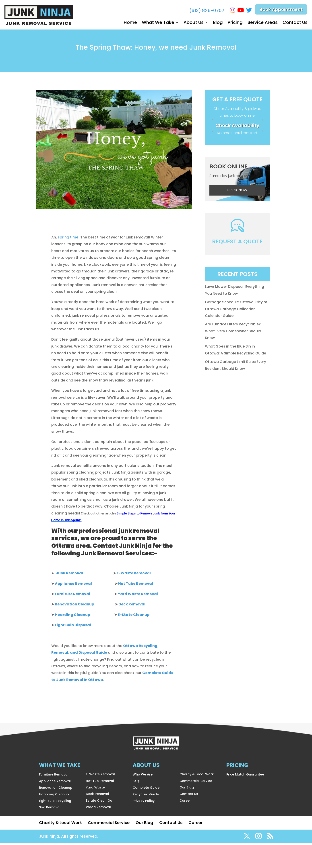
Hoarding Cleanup (54, 796)
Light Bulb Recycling (55, 802)
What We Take (158, 23)
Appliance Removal (55, 783)
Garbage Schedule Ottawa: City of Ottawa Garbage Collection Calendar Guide (236, 310)
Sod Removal (49, 809)
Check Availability (237, 127)
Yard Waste (95, 789)
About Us (194, 23)
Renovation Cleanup (55, 789)
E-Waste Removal (100, 776)
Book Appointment (281, 10)
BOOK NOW (237, 191)
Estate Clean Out (100, 802)
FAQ (136, 783)
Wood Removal (98, 809)
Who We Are (143, 776)
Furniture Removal (53, 776)
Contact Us (295, 23)
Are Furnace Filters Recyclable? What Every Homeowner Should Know (233, 332)
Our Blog (187, 789)
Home (130, 23)
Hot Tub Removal (100, 782)
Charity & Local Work (197, 776)
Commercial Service (196, 782)
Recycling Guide (146, 796)
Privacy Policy (144, 802)
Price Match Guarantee (245, 776)
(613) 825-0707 (205, 10)
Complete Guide (146, 789)
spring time (68, 239)
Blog (218, 23)
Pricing (235, 23)
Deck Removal (97, 795)
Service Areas (263, 23)
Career (185, 802)
